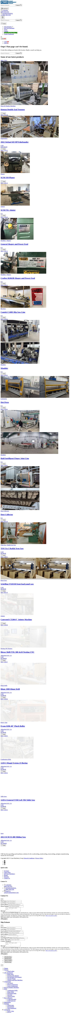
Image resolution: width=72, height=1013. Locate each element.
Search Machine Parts (10, 32)
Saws (5, 990)
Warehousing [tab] (8, 919)
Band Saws (10, 992)
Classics (6, 927)
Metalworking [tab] (8, 916)
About (5, 29)
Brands (6, 831)
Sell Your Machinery (9, 829)
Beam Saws (10, 931)
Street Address (4, 891)
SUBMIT (4, 875)
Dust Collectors (8, 955)
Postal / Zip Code (5, 896)
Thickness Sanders (12, 989)
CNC (5, 1003)
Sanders (6, 984)
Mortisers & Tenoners (10, 973)
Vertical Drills (11, 953)
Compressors (7, 939)
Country (3, 898)
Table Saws (10, 998)
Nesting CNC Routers (13, 933)
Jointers (9, 981)
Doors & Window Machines (11, 945)
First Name (4, 857)
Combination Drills (12, 948)
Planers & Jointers (9, 980)
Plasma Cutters (8, 1009)
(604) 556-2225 (36, 11)
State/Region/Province (7, 894)
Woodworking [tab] (8, 914)
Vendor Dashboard (9, 34)
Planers (9, 983)
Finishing (6, 961)
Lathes (6, 1006)
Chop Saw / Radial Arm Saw (14, 993)
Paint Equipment (11, 965)
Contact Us (7, 834)
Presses (9, 970)
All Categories (8, 26)
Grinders (6, 1005)
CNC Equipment (8, 930)
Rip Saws (9, 995)
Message (3, 867)
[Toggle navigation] (3, 17)
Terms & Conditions (29, 814)
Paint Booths (10, 964)
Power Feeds (10, 977)
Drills (5, 946)
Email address (4, 860)
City (2, 892)
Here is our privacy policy (51, 872)
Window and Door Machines (15, 937)
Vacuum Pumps (11, 936)
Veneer (9, 971)
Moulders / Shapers (9, 974)
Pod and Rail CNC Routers (14, 934)
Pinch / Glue (10, 968)
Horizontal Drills (11, 950)
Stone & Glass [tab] (8, 917)
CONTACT (4, 8)
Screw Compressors (12, 943)
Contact (6, 31)
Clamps (6, 925)
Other (8, 987)
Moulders (9, 976)
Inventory (6, 826)
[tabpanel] (36, 962)
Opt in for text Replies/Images (11, 869)
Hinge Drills (10, 949)
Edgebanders (7, 959)
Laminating (7, 967)
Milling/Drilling (8, 1008)
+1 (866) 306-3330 (36, 14)
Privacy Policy (39, 814)
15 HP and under (11, 956)
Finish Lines (10, 962)
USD (6, 43)
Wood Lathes (10, 928)
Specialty (9, 952)
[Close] (2, 855)
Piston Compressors (12, 942)
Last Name (3, 858)
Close (3, 23)
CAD (3, 38)
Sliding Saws (10, 996)
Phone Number (5, 862)
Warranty (6, 832)
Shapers (9, 979)
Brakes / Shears (8, 1002)
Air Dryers (10, 940)
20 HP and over (11, 958)
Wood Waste (7, 999)
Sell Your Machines (9, 28)
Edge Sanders (11, 986)
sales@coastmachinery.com (37, 847)
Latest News (7, 828)
